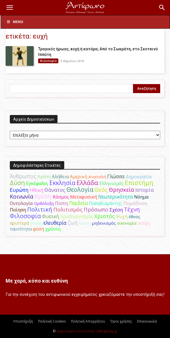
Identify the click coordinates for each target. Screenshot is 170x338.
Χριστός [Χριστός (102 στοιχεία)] (104, 216)
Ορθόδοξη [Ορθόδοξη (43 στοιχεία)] (44, 203)
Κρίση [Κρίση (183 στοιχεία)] (43, 196)
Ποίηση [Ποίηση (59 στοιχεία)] (18, 209)
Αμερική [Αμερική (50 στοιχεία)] (78, 176)
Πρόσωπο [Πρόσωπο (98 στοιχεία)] (96, 209)
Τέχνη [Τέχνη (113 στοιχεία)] (132, 209)
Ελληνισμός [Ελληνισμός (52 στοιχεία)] (111, 183)
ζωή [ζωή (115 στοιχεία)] (73, 222)
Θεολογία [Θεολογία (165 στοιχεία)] (79, 189)
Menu (14, 21)
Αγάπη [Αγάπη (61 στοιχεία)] (44, 176)
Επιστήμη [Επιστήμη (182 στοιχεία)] (139, 183)
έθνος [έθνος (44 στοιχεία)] (134, 216)
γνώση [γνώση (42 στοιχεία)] (36, 223)
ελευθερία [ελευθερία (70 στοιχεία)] (54, 223)
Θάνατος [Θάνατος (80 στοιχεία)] (54, 189)
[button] (10, 7)
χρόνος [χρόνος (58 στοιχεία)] (53, 229)
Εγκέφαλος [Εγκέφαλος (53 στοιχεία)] (37, 183)
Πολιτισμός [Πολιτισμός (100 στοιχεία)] (67, 209)
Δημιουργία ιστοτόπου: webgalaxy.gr (87, 331)
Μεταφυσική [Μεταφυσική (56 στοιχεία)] (83, 197)
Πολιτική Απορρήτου (88, 321)
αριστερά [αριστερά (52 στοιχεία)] (19, 223)
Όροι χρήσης (121, 321)
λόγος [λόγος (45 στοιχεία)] (85, 223)
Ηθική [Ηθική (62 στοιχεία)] (36, 190)
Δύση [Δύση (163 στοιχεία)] (17, 183)
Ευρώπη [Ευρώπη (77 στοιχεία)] (19, 189)
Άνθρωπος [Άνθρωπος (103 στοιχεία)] (23, 176)
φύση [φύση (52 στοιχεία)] (38, 229)
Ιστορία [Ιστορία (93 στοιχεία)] (144, 189)
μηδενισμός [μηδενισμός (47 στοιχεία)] (104, 223)
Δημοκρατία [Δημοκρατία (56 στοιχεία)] (138, 176)
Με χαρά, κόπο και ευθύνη (37, 281)
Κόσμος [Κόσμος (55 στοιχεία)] (61, 197)
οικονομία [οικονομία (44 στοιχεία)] (126, 223)
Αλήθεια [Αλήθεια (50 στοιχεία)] (60, 176)
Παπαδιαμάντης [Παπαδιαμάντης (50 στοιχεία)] (105, 203)
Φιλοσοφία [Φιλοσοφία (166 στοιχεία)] (25, 216)
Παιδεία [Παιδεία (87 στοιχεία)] (78, 202)
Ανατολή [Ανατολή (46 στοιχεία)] (97, 176)
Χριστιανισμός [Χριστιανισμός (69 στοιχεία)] (76, 216)
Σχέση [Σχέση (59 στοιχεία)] (116, 209)
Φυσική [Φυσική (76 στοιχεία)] (50, 216)
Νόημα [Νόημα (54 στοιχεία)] (141, 197)
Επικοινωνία (147, 321)
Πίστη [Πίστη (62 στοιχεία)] (61, 203)
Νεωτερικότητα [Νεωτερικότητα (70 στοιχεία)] (115, 196)
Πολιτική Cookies (52, 321)
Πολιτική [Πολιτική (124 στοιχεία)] (39, 209)
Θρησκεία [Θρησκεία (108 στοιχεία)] (121, 189)
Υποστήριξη (23, 321)
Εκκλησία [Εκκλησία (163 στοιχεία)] (62, 183)
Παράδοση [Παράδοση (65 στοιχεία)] (135, 203)
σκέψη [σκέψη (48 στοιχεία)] (143, 223)
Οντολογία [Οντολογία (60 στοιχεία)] (21, 203)
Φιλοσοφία (48, 61)
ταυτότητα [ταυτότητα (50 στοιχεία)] (21, 229)
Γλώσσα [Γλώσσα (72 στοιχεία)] (116, 176)
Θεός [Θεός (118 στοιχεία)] (101, 189)
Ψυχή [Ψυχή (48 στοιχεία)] (122, 217)
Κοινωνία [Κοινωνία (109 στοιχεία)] (21, 196)
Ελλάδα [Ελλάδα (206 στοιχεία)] (87, 182)
